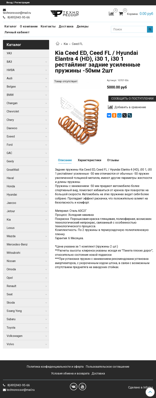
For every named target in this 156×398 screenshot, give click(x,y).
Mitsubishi (13, 252)
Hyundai (12, 194)
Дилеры (83, 26)
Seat (10, 294)
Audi (9, 78)
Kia (66, 44)
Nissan (11, 261)
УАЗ (9, 53)
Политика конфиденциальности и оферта (55, 366)
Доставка (66, 26)
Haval (10, 178)
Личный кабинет (17, 32)
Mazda (11, 236)
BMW (10, 95)
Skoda (11, 302)
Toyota (11, 327)
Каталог (10, 26)
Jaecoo (11, 203)
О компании (29, 26)
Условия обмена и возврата (70, 373)
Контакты (48, 26)
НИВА (11, 70)
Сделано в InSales (140, 387)
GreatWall (13, 169)
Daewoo (12, 128)
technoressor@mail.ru (17, 13)
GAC (9, 153)
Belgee (11, 86)
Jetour (11, 211)
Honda (11, 186)
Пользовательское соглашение (107, 366)
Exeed (11, 136)
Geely (10, 161)
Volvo (10, 344)
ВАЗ (9, 61)
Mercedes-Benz (17, 244)
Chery (10, 120)
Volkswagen (14, 336)
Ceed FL (77, 44)
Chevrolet (13, 111)
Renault (11, 286)
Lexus (11, 228)
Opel (10, 278)
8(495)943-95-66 (18, 17)
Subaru (11, 319)
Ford (10, 144)
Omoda (11, 269)
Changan (12, 103)
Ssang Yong (14, 311)
